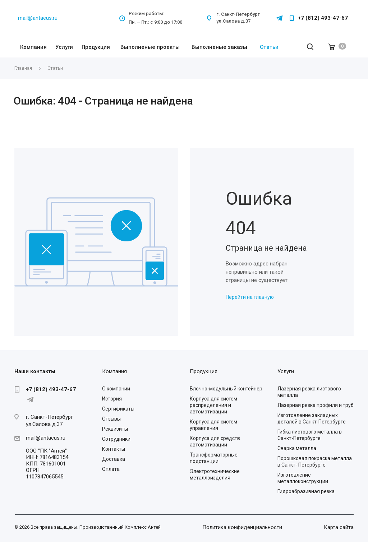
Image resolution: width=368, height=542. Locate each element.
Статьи (269, 47)
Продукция (96, 47)
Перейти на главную (250, 297)
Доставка (113, 459)
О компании (116, 389)
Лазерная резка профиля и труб (315, 405)
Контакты (113, 449)
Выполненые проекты (150, 47)
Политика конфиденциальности (242, 527)
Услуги (64, 47)
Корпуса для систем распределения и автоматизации (213, 405)
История (112, 399)
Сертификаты (118, 409)
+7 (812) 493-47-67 (323, 18)
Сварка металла (296, 448)
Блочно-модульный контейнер (226, 389)
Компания (33, 47)
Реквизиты (115, 429)
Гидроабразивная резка (306, 491)
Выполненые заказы (219, 47)
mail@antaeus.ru (38, 18)
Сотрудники (116, 439)
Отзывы (111, 419)
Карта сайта (339, 527)
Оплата (111, 469)
